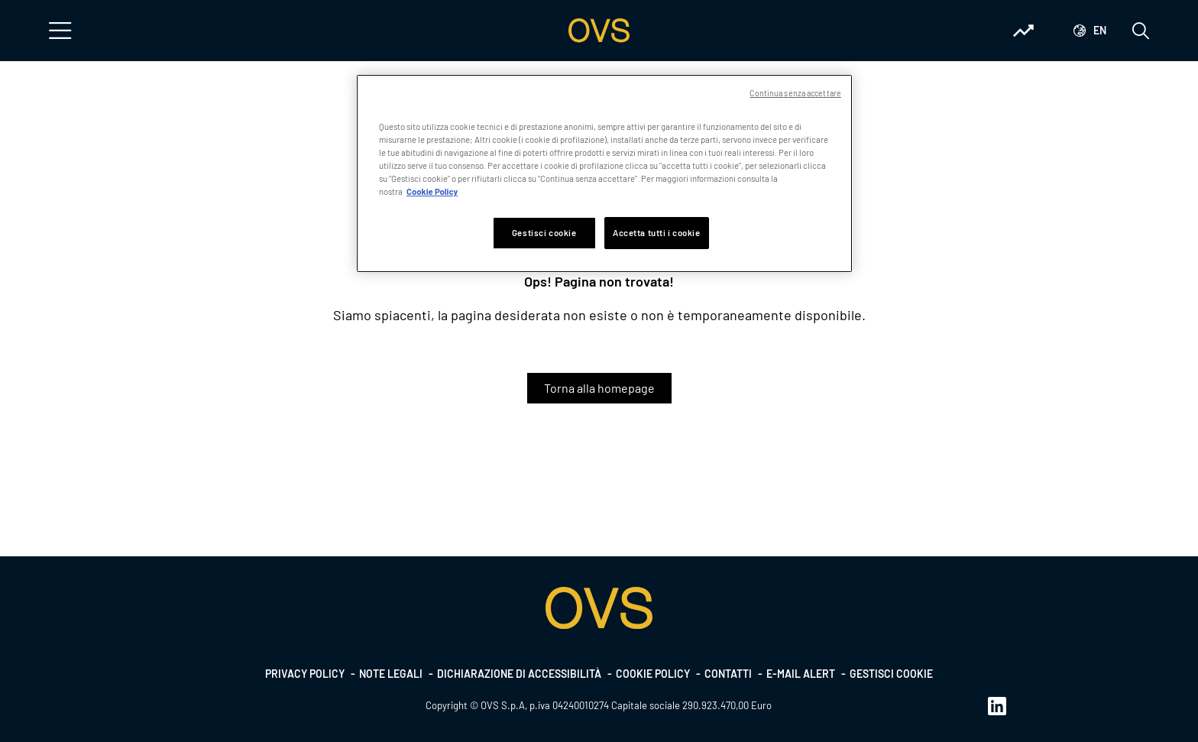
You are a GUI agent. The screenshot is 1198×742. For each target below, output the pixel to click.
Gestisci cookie (891, 673)
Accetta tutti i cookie (657, 233)
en (1099, 30)
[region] (604, 173)
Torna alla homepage (599, 388)
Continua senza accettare (795, 93)
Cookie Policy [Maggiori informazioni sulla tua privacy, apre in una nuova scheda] (432, 191)
